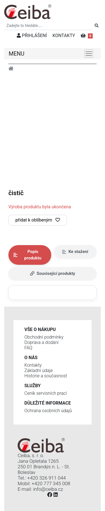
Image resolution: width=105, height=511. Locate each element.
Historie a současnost (45, 375)
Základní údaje (38, 370)
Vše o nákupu (40, 329)
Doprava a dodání (41, 342)
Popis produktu (27, 255)
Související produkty (52, 273)
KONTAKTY (64, 35)
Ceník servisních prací (45, 393)
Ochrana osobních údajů (48, 410)
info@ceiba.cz (48, 489)
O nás (31, 357)
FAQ (28, 347)
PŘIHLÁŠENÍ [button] (32, 35)
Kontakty (33, 365)
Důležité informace (47, 403)
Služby (32, 385)
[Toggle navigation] (88, 53)
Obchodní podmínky (44, 337)
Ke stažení (75, 251)
